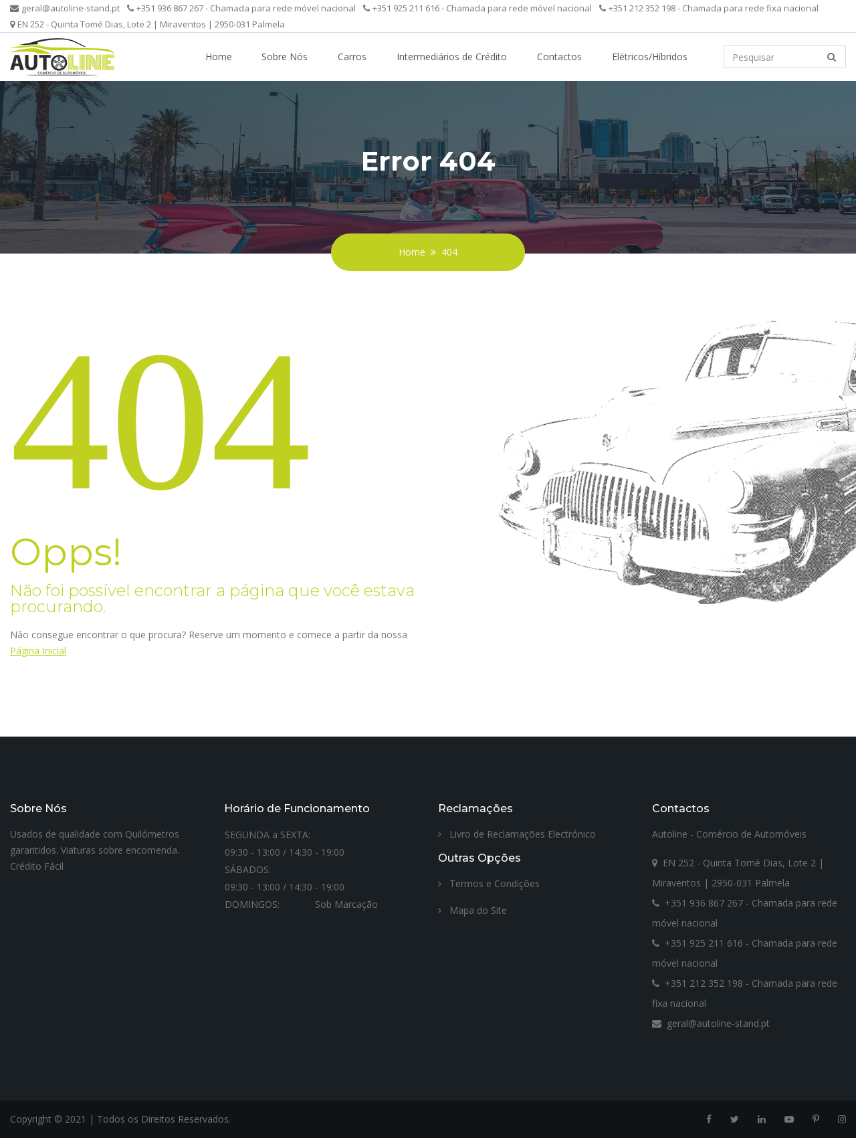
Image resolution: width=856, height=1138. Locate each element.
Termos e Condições (489, 883)
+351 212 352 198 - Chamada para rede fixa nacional (709, 8)
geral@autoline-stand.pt (65, 8)
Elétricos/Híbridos (649, 56)
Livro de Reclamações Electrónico (517, 834)
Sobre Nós (284, 56)
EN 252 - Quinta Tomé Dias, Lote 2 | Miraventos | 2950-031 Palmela (147, 24)
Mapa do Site (472, 910)
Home (218, 56)
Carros (352, 56)
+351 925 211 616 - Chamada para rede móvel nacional (477, 8)
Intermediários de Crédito (452, 56)
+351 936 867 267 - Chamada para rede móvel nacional (241, 8)
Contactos (559, 56)
